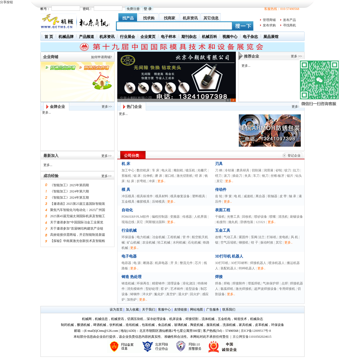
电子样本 (168, 37)
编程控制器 (160, 217)
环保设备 (128, 237)
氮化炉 (159, 294)
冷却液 (229, 170)
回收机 (247, 217)
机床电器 (161, 263)
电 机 (237, 196)
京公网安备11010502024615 (252, 337)
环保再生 (143, 283)
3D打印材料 (239, 263)
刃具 (219, 164)
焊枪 (227, 283)
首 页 (48, 37)
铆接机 (244, 242)
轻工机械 (163, 242)
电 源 (137, 263)
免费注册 (133, 9)
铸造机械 (128, 283)
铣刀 (265, 176)
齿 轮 (218, 196)
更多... (246, 66)
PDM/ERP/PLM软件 (135, 217)
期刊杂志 (188, 37)
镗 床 (198, 176)
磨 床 (158, 176)
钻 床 (130, 181)
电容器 (126, 263)
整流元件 (186, 263)
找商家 (169, 18)
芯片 (198, 263)
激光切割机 (185, 176)
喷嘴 (272, 217)
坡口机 (169, 176)
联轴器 (272, 196)
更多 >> (296, 56)
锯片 (290, 176)
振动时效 (266, 242)
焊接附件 (238, 283)
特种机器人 (247, 268)
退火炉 (183, 294)
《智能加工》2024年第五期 (69, 197)
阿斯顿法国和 (155, 222)
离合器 (260, 196)
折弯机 (141, 181)
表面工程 (222, 210)
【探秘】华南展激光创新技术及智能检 (77, 241)
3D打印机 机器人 (229, 256)
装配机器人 (228, 268)
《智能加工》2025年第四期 (69, 185)
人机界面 (200, 217)
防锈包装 (246, 222)
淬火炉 (147, 294)
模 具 (126, 190)
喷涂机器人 (276, 263)
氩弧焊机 (226, 289)
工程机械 (173, 237)
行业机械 (129, 230)
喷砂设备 (260, 217)
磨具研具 (242, 170)
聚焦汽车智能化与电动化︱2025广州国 (77, 210)
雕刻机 (178, 170)
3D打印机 (222, 263)
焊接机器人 (258, 263)
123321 (260, 222)
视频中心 (229, 37)
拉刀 (296, 170)
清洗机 (283, 217)
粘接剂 (221, 222)
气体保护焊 (271, 283)
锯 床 (137, 176)
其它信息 (211, 18)
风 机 (294, 237)
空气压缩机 (228, 242)
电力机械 (143, 237)
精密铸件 (158, 283)
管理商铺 (269, 20)
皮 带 (283, 196)
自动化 (127, 210)
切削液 (256, 170)
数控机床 (143, 170)
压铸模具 (158, 201)
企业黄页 (148, 37)
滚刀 (227, 176)
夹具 (247, 176)
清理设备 (173, 283)
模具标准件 (145, 196)
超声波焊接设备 (265, 289)
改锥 (218, 237)
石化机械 (194, 242)
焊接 (219, 277)
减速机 (248, 196)
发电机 (284, 237)
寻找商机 (289, 25)
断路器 (148, 263)
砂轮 (279, 170)
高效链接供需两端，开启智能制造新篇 (77, 235)
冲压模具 (128, 196)
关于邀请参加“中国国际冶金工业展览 (76, 222)
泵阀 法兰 (258, 237)
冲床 (152, 181)
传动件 (220, 190)
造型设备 (191, 289)
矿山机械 (133, 242)
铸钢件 (135, 294)
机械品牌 (66, 37)
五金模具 (128, 201)
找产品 (128, 18)
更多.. (161, 181)
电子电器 (129, 256)
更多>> (107, 106)
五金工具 (222, 230)
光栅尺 (202, 170)
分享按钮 (6, 2)
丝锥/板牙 (277, 176)
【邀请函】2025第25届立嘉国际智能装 (77, 204)
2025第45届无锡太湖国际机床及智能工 (77, 216)
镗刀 (218, 176)
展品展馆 (270, 37)
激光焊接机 (244, 289)
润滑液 (268, 170)
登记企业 (294, 155)
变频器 (175, 217)
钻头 (298, 176)
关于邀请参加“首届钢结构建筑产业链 (76, 228)
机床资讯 (190, 18)
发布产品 (289, 20)
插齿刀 (237, 176)
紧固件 (244, 237)
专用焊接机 (287, 289)
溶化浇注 (188, 283)
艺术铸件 (176, 289)
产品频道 (86, 37)
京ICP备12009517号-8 (256, 331)
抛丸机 (233, 222)
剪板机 (126, 176)
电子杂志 (250, 37)
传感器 (187, 217)
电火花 (166, 170)
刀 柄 (218, 170)
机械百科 (209, 37)
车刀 (256, 176)
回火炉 (195, 294)
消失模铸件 (135, 289)
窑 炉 (164, 289)
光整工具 (233, 217)
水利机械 (179, 242)
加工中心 (128, 170)
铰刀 (287, 170)
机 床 (126, 164)
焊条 (218, 283)
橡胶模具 (143, 201)
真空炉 (171, 294)
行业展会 (127, 37)
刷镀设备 (296, 217)
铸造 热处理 (132, 277)
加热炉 (132, 299)
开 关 (174, 263)
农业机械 (148, 242)
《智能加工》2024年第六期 (69, 191)
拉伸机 (148, 176)
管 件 (186, 237)
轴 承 (292, 196)
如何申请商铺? (101, 57)
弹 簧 (228, 196)
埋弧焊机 (254, 283)
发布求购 (269, 25)
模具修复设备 (180, 196)
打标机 (272, 237)
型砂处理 (152, 289)
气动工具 (230, 237)
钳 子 (254, 242)
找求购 (148, 18)
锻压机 (190, 170)
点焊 (284, 283)
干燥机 (220, 217)
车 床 (155, 170)
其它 (219, 181)
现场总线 (128, 222)
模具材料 (161, 196)
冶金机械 (158, 237)
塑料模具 (198, 196)
